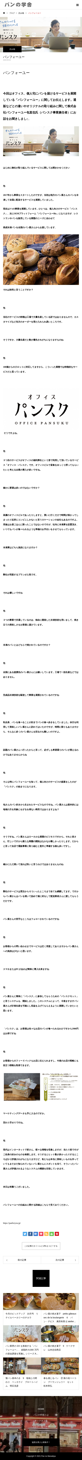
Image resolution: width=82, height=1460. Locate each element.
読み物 (12, 49)
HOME (41, 1409)
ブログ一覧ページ (41, 1426)
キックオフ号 (41, 1420)
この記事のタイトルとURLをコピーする (41, 1246)
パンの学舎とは (41, 1415)
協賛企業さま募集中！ (41, 1442)
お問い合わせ (41, 1432)
